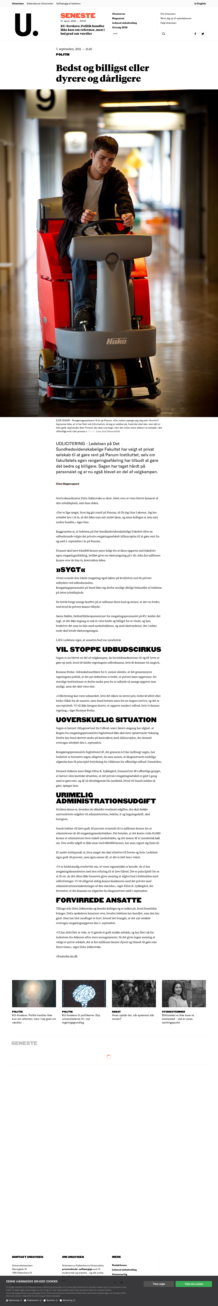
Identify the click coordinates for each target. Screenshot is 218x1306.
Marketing (69, 1300)
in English (200, 3)
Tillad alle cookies (194, 1284)
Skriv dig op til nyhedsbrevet (176, 18)
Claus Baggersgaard (67, 483)
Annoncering (119, 1274)
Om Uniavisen (168, 13)
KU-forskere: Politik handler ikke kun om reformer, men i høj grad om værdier (83, 30)
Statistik (52, 1300)
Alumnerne (118, 13)
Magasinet (118, 18)
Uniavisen (18, 3)
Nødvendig (15, 1300)
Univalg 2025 (120, 27)
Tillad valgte (159, 1284)
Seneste (78, 16)
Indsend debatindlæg (124, 22)
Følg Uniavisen (168, 22)
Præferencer (34, 1300)
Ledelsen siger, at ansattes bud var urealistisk (92, 640)
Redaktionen (119, 1265)
